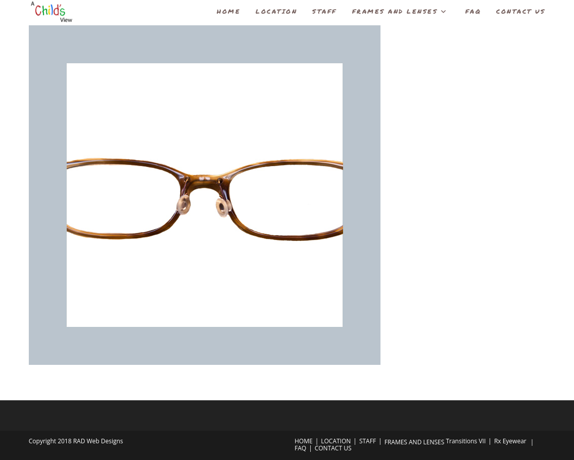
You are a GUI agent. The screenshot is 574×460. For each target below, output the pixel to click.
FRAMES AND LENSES (415, 442)
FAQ (300, 448)
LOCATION (336, 441)
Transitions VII (466, 441)
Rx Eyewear (510, 441)
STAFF (367, 441)
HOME (304, 441)
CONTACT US (333, 448)
